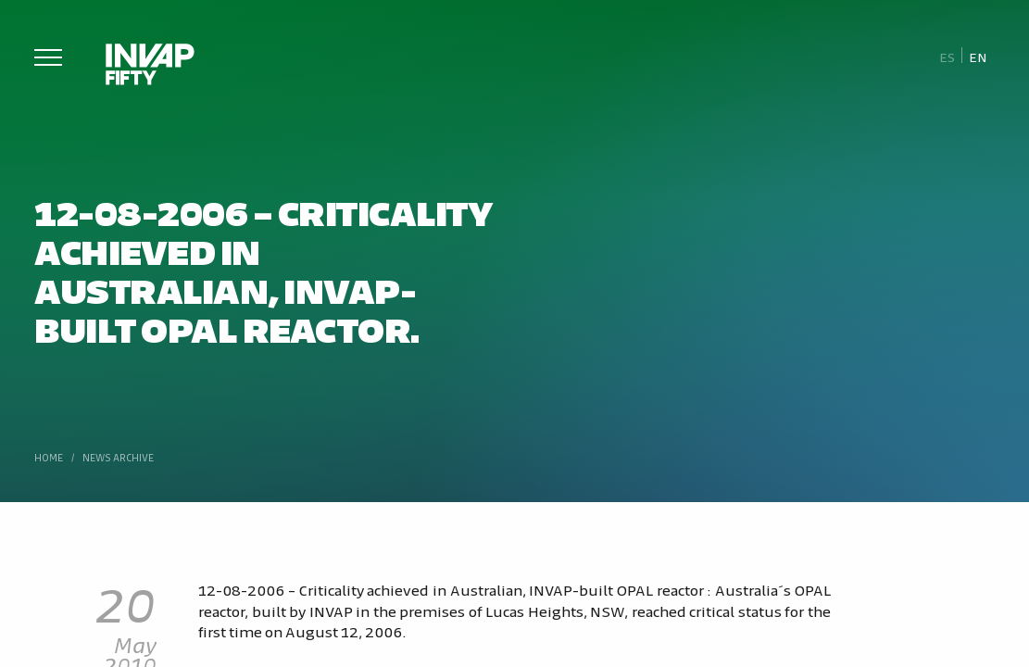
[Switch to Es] (947, 56)
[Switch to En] (978, 56)
